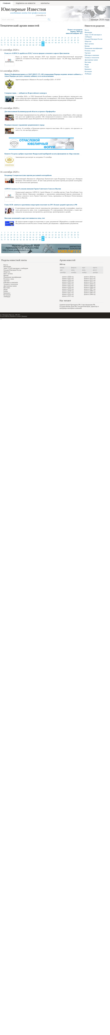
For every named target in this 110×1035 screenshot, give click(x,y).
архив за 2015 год (68, 296)
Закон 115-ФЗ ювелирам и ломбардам (16, 268)
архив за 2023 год (68, 282)
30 (14, 40)
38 (40, 40)
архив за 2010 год (89, 284)
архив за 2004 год (89, 294)
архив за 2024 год (68, 280)
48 (71, 40)
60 (30, 42)
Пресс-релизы (89, 44)
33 (24, 40)
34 (27, 40)
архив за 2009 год (89, 285)
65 (46, 42)
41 (49, 40)
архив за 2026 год (68, 277)
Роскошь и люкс (90, 51)
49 (75, 40)
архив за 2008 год (89, 287)
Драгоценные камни (91, 60)
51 (1, 42)
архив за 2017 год (68, 292)
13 (40, 38)
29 (11, 40)
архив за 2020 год (68, 287)
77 (5, 45)
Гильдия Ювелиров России (93, 39)
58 (24, 42)
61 (33, 42)
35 (30, 40)
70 (62, 42)
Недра (87, 64)
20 (62, 38)
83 (24, 45)
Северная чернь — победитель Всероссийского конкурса (26, 93)
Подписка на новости (25, 3)
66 (49, 42)
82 (21, 45)
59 (27, 42)
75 (78, 42)
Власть (87, 30)
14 (43, 38)
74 (75, 42)
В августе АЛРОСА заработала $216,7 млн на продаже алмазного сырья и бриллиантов (37, 53)
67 (52, 42)
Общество (88, 41)
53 (8, 42)
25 (78, 38)
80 (14, 45)
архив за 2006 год (89, 291)
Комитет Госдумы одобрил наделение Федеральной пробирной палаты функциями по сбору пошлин (42, 154)
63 (40, 42)
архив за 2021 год (68, 285)
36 (33, 40)
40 (46, 40)
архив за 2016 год (68, 294)
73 (71, 42)
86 (33, 45)
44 (59, 40)
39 (43, 40)
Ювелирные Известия (23, 9)
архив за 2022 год (68, 284)
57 (21, 42)
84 (27, 45)
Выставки (88, 62)
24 (75, 38)
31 (17, 40)
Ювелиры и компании (92, 55)
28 (8, 40)
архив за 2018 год (68, 291)
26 (1, 40)
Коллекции (88, 71)
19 (59, 38)
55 (14, 42)
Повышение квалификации (93, 48)
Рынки (87, 67)
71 (65, 42)
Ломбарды (88, 74)
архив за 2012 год (89, 280)
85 (30, 45)
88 (40, 45)
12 (36, 38)
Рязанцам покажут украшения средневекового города (24, 125)
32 (21, 40)
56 (17, 42)
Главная (6, 3)
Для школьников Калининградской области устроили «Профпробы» (30, 111)
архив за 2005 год (89, 292)
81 (17, 45)
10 (30, 38)
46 (65, 40)
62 (36, 42)
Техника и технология (92, 57)
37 (36, 40)
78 (8, 45)
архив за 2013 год (89, 278)
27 (5, 40)
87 (36, 45)
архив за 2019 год (68, 289)
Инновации (88, 32)
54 (11, 42)
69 (59, 42)
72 (68, 42)
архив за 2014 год (89, 277)
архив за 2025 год (68, 278)
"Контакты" (24, 316)
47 (68, 40)
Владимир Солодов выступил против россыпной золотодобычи (28, 175)
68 (56, 42)
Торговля (88, 53)
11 (33, 38)
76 (1, 45)
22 (68, 38)
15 (46, 38)
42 (52, 40)
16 (49, 38)
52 (5, 42)
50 (78, 40)
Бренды (87, 46)
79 (11, 45)
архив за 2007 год (89, 289)
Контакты (45, 3)
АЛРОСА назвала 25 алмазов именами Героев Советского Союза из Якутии (33, 189)
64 (43, 42)
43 (56, 40)
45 (62, 40)
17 (52, 38)
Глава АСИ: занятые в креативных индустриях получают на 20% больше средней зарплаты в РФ (41, 205)
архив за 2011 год (89, 282)
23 (71, 38)
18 (56, 38)
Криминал (88, 69)
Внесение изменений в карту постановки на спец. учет (25, 218)
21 (65, 38)
